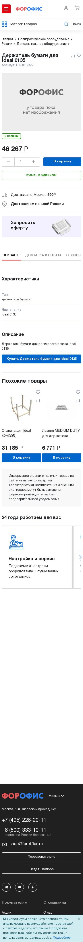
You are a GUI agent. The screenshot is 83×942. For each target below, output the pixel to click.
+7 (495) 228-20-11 (24, 820)
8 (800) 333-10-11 (25, 830)
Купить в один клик (41, 175)
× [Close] (78, 919)
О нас (47, 912)
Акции (6, 912)
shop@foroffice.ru (26, 844)
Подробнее (62, 937)
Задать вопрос (42, 869)
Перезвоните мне (41, 856)
